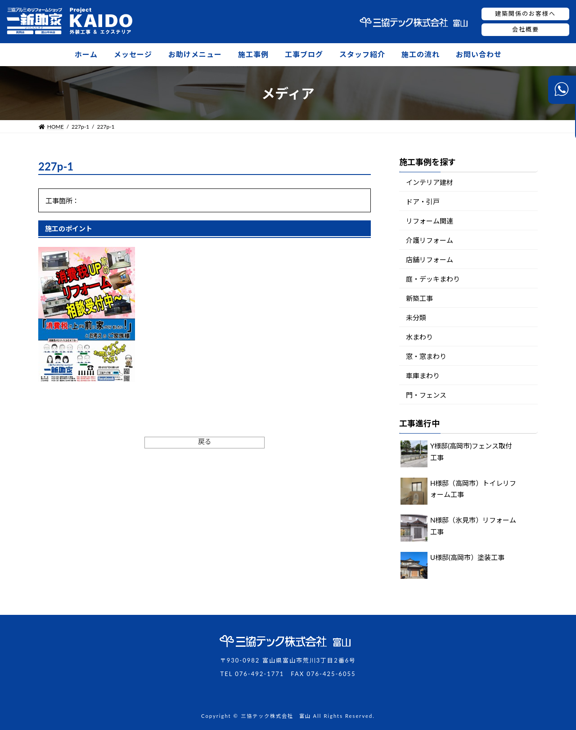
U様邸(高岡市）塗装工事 (467, 557)
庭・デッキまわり (433, 279)
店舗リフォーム (429, 259)
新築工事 (419, 298)
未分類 (416, 317)
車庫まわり (423, 376)
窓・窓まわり (426, 356)
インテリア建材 (429, 182)
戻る (205, 441)
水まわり (419, 337)
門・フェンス (426, 395)
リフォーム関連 (429, 221)
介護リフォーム (429, 240)
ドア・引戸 (423, 201)
